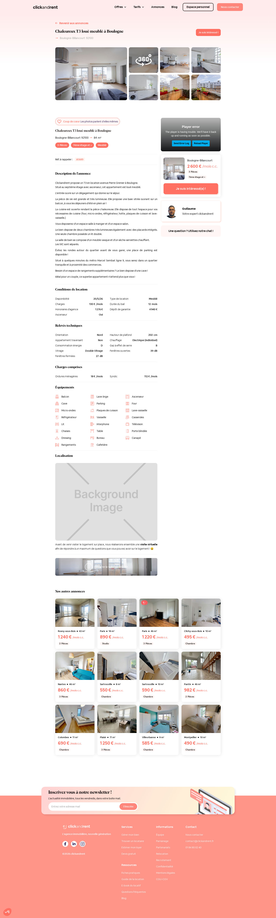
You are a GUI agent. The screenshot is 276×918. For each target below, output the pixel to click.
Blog (123, 898)
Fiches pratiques (130, 872)
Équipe (160, 834)
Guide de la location (132, 879)
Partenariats (163, 847)
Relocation (162, 853)
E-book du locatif (131, 885)
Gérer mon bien (130, 834)
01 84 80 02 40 (193, 847)
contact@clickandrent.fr (200, 841)
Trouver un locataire (132, 841)
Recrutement (163, 860)
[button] (120, 7)
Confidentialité (164, 866)
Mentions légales (165, 872)
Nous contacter (194, 834)
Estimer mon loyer (131, 847)
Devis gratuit (128, 853)
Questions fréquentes (133, 891)
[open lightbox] (174, 60)
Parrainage (162, 841)
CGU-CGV (162, 879)
